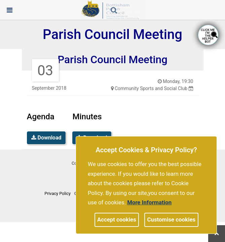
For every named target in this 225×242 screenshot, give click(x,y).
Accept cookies (116, 219)
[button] (114, 10)
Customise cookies (171, 219)
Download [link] (46, 137)
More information (149, 202)
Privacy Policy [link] (57, 193)
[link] (114, 10)
